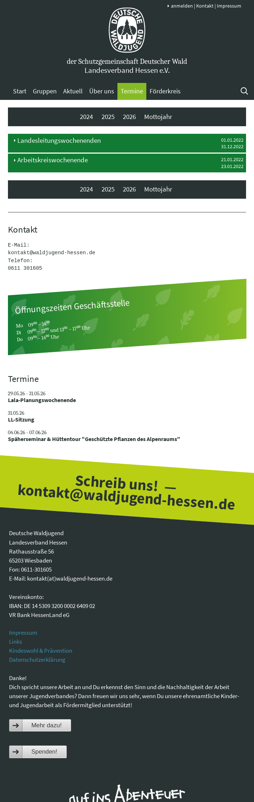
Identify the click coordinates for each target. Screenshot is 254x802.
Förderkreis (165, 91)
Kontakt (205, 6)
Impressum (229, 6)
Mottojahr (158, 117)
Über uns (101, 91)
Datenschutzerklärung (37, 660)
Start (19, 91)
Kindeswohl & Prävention (40, 651)
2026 (129, 117)
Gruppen (45, 91)
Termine (132, 91)
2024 (86, 117)
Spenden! (44, 751)
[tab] (127, 143)
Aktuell (73, 91)
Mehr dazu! (46, 725)
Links (15, 641)
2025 (108, 117)
